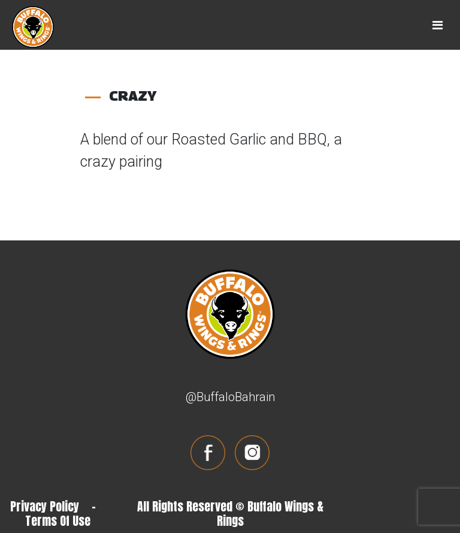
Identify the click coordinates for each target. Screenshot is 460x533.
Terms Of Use (57, 520)
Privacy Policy (44, 506)
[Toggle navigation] (437, 25)
